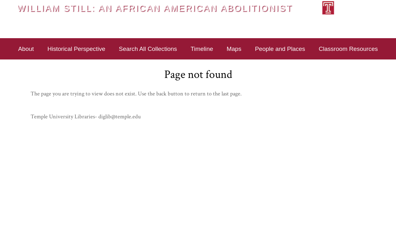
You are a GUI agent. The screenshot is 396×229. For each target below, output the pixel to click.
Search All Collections (148, 48)
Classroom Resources (348, 48)
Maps (234, 48)
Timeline (202, 48)
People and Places (280, 48)
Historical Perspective (76, 48)
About (26, 48)
